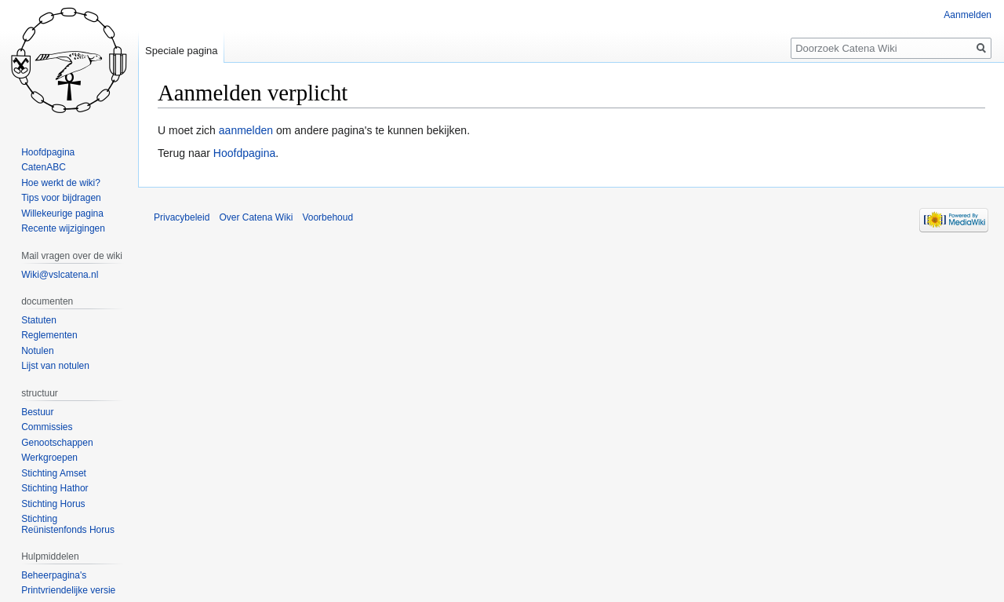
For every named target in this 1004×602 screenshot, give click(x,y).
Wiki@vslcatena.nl (59, 274)
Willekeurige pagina (62, 213)
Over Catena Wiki (256, 217)
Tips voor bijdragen (61, 197)
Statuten (38, 320)
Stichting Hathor (54, 488)
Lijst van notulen (55, 365)
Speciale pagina (181, 51)
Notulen (37, 350)
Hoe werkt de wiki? (60, 182)
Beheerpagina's (53, 575)
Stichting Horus (53, 503)
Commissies (46, 426)
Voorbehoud (327, 217)
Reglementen (49, 335)
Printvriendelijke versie (68, 590)
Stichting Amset (53, 473)
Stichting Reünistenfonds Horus (68, 524)
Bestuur (37, 412)
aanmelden (246, 130)
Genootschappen (57, 442)
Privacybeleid (181, 217)
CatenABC (43, 167)
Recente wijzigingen (63, 228)
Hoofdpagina (244, 153)
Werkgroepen (49, 457)
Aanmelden (967, 14)
